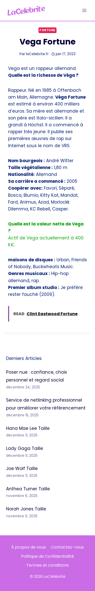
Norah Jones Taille (26, 509)
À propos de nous (28, 547)
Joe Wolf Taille (22, 468)
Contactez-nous (67, 547)
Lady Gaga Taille (24, 448)
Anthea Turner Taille (28, 489)
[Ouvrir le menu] (84, 10)
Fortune (47, 30)
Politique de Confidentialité (47, 556)
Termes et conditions (47, 565)
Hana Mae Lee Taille (28, 428)
